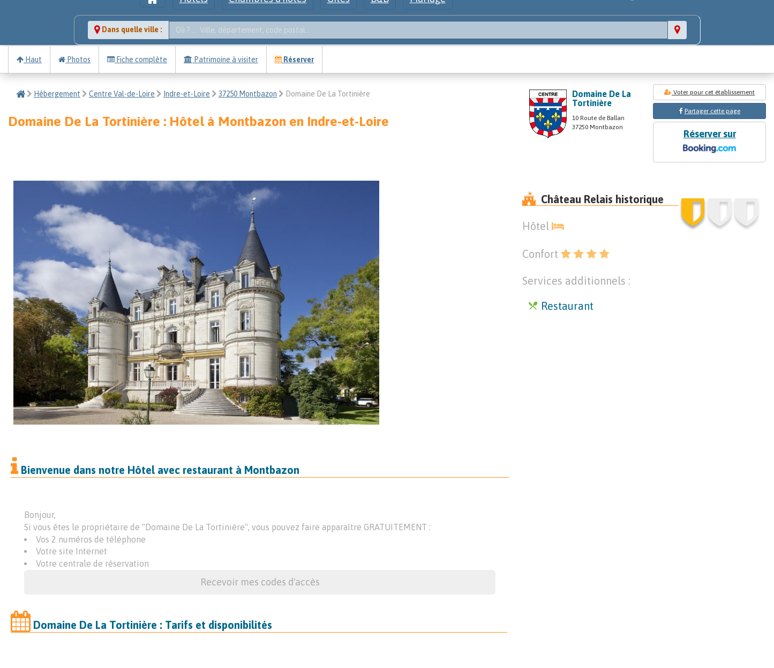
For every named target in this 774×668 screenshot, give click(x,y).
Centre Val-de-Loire (122, 94)
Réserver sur (709, 142)
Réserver (294, 59)
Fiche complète (137, 59)
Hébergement (57, 94)
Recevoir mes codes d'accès (260, 582)
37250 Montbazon (248, 94)
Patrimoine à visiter (221, 59)
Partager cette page (712, 111)
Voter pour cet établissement (709, 92)
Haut (29, 59)
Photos (74, 59)
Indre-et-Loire (186, 94)
